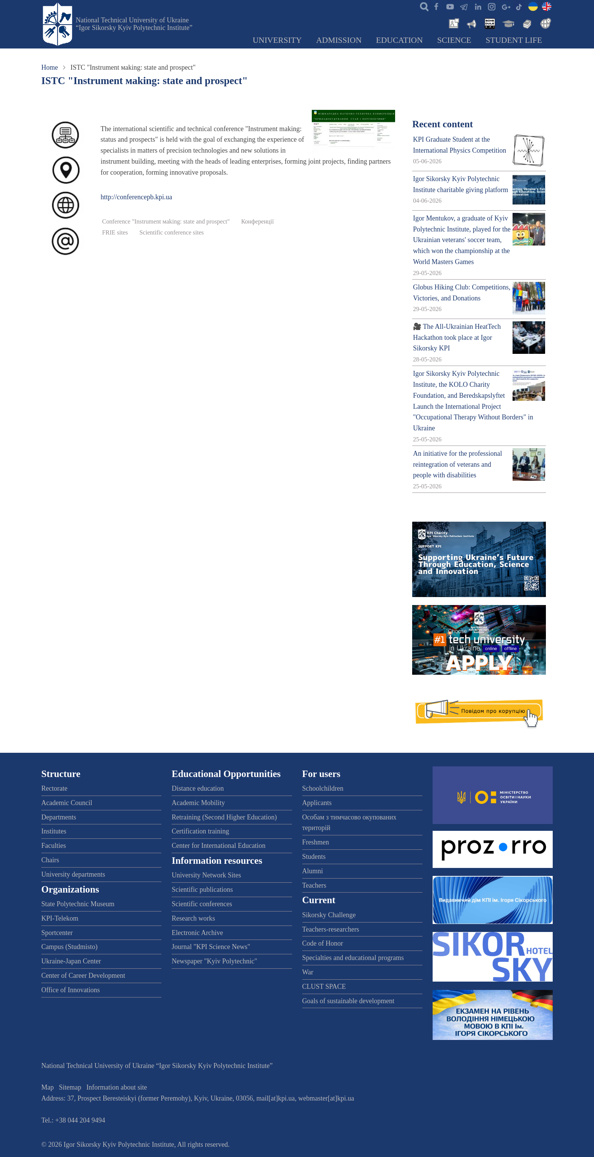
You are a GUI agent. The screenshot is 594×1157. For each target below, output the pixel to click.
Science (454, 40)
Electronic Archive (197, 933)
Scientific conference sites (171, 232)
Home (49, 67)
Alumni (312, 871)
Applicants (317, 803)
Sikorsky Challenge (329, 915)
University (277, 40)
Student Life (514, 40)
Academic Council (66, 803)
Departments (58, 817)
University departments (73, 874)
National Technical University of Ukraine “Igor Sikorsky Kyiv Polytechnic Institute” (134, 23)
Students (314, 856)
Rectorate (54, 788)
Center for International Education (218, 845)
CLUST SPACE (324, 986)
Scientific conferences (202, 904)
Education (399, 40)
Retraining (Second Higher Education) (224, 817)
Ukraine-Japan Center (71, 961)
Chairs (50, 860)
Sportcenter (57, 933)
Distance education (198, 788)
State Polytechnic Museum (77, 904)
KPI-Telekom (59, 918)
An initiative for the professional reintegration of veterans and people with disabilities (457, 464)
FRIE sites (115, 232)
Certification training (200, 831)
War (308, 972)
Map (47, 1087)
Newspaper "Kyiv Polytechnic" (214, 961)
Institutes (53, 831)
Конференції (257, 221)
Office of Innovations (70, 990)
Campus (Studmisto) (69, 947)
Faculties (53, 845)
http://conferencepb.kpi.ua (136, 197)
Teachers (314, 885)
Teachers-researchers (331, 929)
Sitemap (70, 1087)
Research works (193, 918)
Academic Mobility (198, 803)
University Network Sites (206, 875)
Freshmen (315, 842)
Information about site (116, 1087)
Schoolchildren (323, 788)
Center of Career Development (83, 975)
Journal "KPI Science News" (211, 947)
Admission (339, 40)
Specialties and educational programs (353, 958)
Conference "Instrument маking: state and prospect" (166, 221)
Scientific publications (202, 889)
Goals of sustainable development (348, 1001)
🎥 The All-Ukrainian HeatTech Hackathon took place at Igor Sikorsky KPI (457, 337)
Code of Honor (322, 943)
